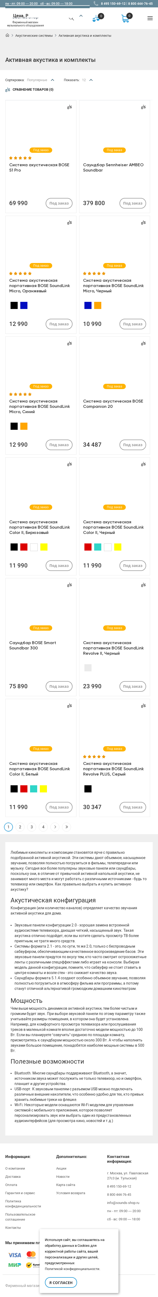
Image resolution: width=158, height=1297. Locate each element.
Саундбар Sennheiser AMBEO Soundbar (113, 167)
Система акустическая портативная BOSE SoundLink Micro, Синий (39, 406)
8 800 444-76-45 (140, 4)
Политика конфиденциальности (23, 1203)
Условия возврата (70, 1193)
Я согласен (61, 1282)
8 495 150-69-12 (113, 4)
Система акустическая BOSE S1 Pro (39, 167)
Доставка (13, 1177)
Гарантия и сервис (20, 1193)
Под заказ (59, 203)
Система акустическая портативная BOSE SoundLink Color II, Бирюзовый (39, 527)
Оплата (11, 1185)
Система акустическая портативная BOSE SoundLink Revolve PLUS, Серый (113, 769)
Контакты (13, 1228)
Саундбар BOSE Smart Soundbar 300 (32, 645)
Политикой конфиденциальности (72, 1269)
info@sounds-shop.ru (123, 1203)
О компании (15, 1168)
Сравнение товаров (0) (29, 89)
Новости (63, 1177)
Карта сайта (65, 1185)
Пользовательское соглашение (20, 1216)
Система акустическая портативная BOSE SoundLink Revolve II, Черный (113, 648)
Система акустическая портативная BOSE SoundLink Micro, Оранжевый (39, 285)
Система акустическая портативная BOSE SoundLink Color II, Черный (113, 527)
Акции (61, 1168)
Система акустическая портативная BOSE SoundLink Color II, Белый (39, 769)
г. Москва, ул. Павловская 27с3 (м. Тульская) (127, 1175)
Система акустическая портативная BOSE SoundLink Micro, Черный (113, 285)
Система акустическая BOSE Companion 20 (113, 404)
